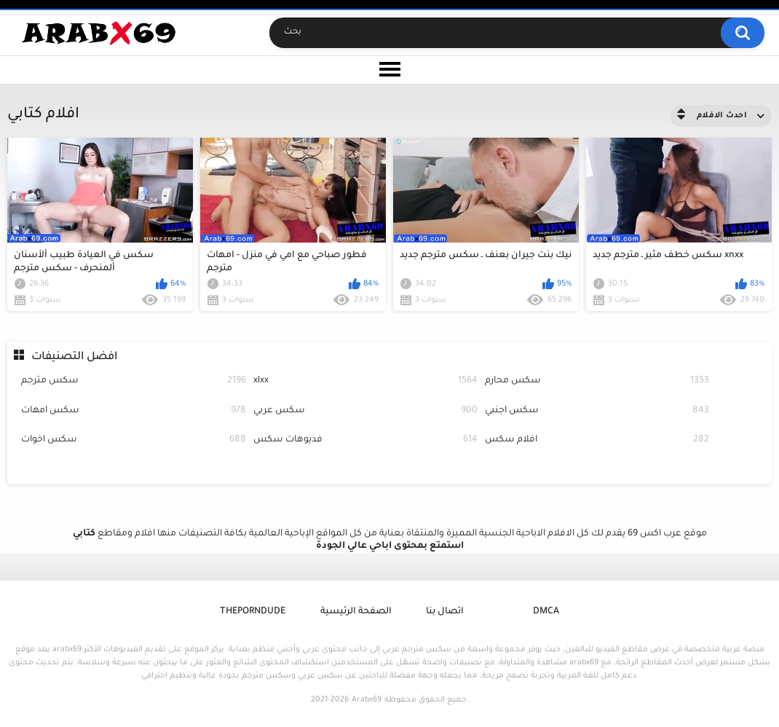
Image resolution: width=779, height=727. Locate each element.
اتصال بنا (445, 612)
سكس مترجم (133, 381)
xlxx (365, 381)
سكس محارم (597, 381)
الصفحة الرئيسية (356, 612)
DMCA (546, 612)
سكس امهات (133, 411)
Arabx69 (366, 700)
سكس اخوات (133, 440)
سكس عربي (365, 411)
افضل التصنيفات (74, 357)
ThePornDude (252, 612)
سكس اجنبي (597, 411)
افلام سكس (597, 440)
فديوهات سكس (365, 440)
